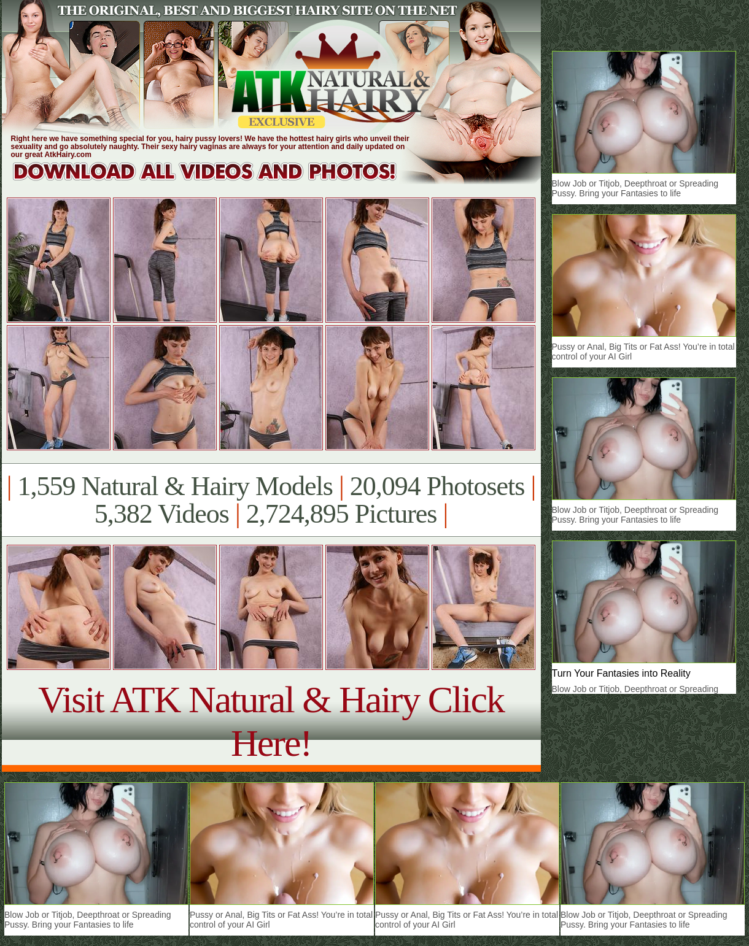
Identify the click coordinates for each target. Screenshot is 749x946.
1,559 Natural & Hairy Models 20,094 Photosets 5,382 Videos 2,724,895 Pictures (271, 500)
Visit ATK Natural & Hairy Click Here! (271, 721)
